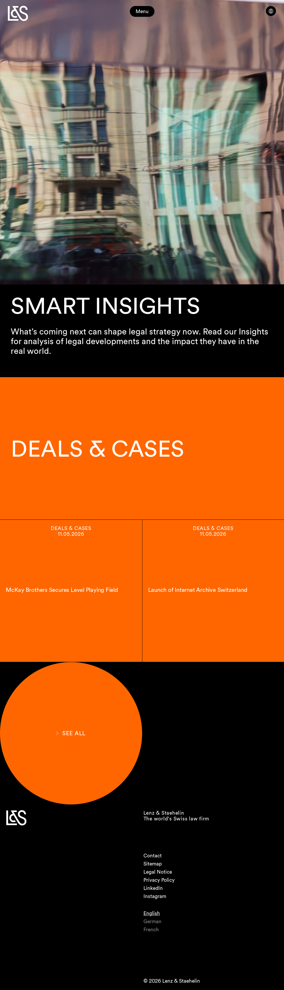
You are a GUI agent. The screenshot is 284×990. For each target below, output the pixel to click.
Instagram (154, 896)
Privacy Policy (159, 880)
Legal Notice (157, 872)
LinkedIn (153, 888)
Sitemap (152, 864)
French (151, 930)
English (151, 913)
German (152, 921)
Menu (142, 11)
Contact (152, 856)
